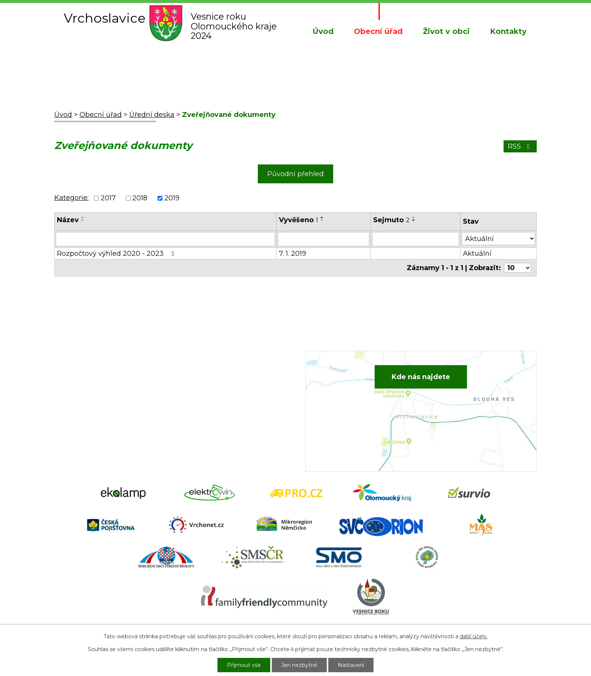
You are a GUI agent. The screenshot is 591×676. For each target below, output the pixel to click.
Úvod (323, 31)
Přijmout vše (244, 665)
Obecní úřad (378, 31)
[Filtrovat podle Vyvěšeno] (323, 239)
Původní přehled (295, 174)
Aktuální (477, 253)
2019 (171, 198)
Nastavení (351, 665)
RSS (520, 146)
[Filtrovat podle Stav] (498, 238)
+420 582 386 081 (222, 382)
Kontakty (508, 31)
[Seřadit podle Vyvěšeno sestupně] (322, 220)
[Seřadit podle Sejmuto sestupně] (414, 220)
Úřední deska (152, 115)
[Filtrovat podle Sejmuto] (415, 239)
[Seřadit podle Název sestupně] (83, 220)
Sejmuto (391, 220)
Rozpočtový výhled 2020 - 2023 (117, 253)
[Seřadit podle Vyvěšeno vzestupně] (322, 217)
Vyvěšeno (298, 220)
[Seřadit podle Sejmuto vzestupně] (414, 217)
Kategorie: (71, 198)
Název (68, 220)
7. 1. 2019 (292, 253)
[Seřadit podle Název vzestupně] (83, 217)
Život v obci (446, 31)
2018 (139, 198)
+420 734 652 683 (223, 393)
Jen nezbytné (299, 665)
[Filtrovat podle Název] (165, 239)
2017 (108, 198)
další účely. (474, 636)
